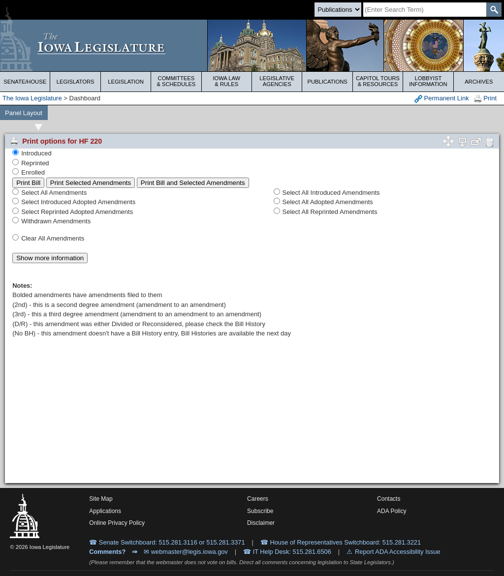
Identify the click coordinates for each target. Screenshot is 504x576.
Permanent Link (441, 98)
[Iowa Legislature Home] (252, 45)
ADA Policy (391, 511)
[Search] (424, 9)
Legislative (277, 81)
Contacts (388, 498)
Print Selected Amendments (90, 182)
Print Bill (28, 182)
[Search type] (338, 9)
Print (485, 98)
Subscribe (260, 511)
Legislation (126, 82)
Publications (327, 82)
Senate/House (24, 82)
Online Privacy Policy (117, 522)
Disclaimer (261, 522)
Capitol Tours (378, 81)
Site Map (100, 498)
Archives (479, 82)
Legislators (75, 82)
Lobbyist (428, 81)
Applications (105, 511)
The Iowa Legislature (32, 98)
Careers (257, 498)
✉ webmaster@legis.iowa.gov (186, 551)
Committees (176, 81)
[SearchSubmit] (494, 9)
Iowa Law (227, 81)
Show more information (50, 258)
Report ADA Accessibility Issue (398, 551)
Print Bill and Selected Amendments (193, 182)
